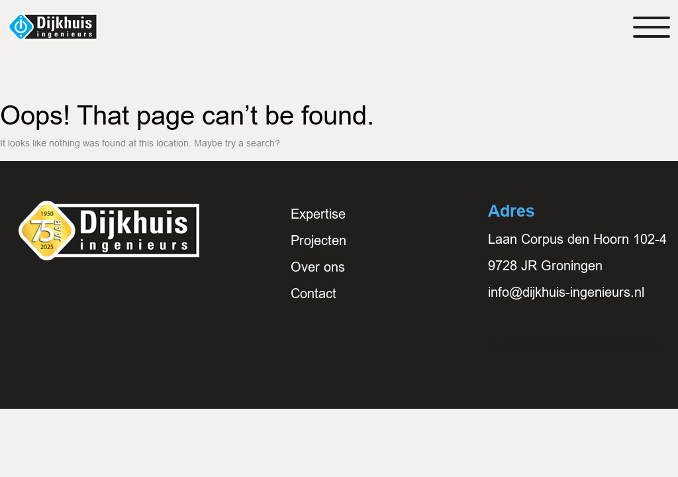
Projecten (318, 240)
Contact (313, 293)
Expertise (318, 214)
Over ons (318, 267)
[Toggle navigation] (651, 27)
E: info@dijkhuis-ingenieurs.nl (574, 345)
